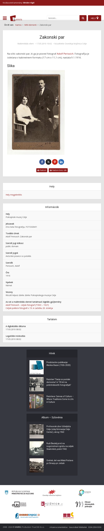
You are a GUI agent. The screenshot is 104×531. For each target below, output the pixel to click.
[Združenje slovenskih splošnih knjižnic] (52, 504)
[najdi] (83, 18)
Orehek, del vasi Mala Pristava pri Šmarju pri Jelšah (59, 461)
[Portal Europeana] (84, 493)
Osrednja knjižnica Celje (76, 43)
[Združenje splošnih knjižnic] (68, 515)
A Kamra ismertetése (59, 527)
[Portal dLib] (19, 504)
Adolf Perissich (65, 53)
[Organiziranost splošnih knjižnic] (52, 492)
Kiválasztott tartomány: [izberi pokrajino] (18, 2)
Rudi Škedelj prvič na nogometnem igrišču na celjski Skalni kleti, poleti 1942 (60, 446)
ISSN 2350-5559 (94, 527)
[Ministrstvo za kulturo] (19, 493)
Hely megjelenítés (14, 194)
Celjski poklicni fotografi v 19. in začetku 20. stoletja (29, 308)
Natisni (41, 170)
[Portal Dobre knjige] (27, 516)
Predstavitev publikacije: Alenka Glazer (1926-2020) (58, 363)
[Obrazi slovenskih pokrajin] (85, 504)
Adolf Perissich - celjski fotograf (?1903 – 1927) (27, 305)
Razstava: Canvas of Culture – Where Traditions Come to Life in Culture (60, 399)
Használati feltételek (78, 527)
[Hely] (94, 18)
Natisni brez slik (58, 170)
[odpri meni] (5, 18)
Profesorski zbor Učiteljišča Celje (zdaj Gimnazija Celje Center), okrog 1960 (58, 429)
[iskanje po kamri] (63, 18)
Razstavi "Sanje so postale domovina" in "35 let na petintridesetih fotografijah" (58, 382)
